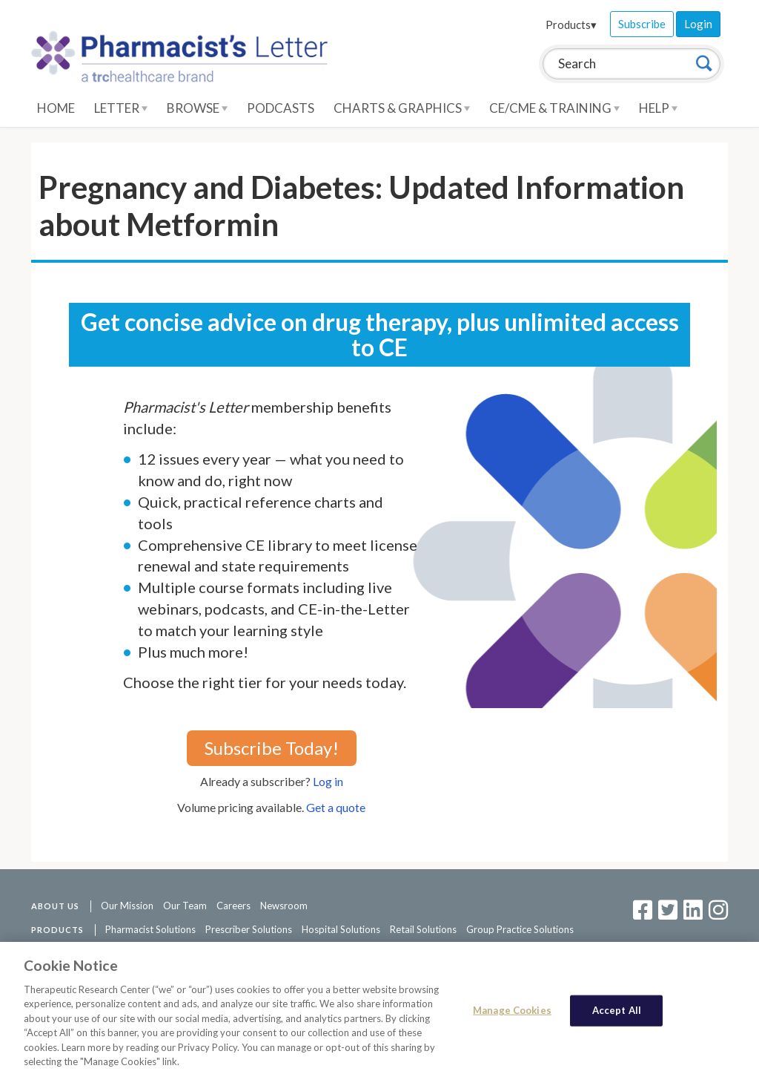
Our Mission (127, 905)
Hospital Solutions (341, 929)
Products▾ (571, 24)
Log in (328, 781)
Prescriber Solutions (248, 929)
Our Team (185, 905)
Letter (121, 108)
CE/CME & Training (554, 108)
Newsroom (284, 905)
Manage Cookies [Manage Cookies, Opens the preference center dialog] (512, 1011)
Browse (197, 108)
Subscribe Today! (272, 748)
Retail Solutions (423, 929)
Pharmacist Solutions (150, 929)
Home (56, 108)
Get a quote (335, 807)
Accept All (616, 1011)
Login (698, 23)
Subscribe (642, 23)
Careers (233, 905)
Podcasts (280, 108)
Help (658, 108)
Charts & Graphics (402, 108)
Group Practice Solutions (520, 929)
